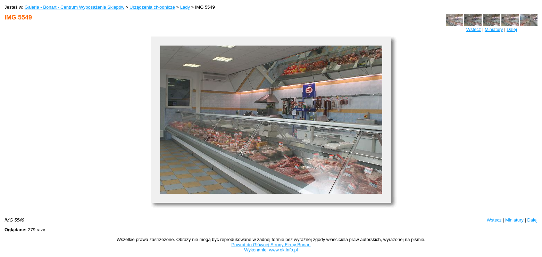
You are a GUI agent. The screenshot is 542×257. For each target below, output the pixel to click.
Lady (185, 7)
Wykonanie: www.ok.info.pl (271, 249)
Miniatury (494, 29)
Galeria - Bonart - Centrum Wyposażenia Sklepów (74, 7)
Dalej (512, 29)
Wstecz (473, 29)
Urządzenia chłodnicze (152, 7)
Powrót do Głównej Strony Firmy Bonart (270, 244)
